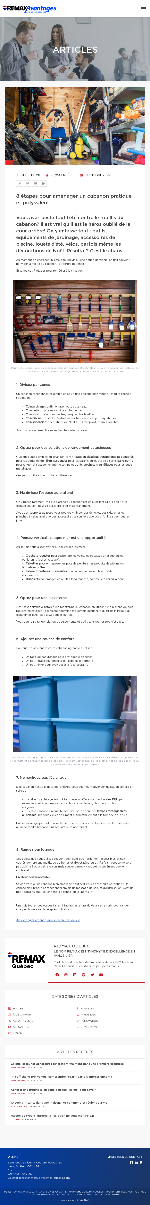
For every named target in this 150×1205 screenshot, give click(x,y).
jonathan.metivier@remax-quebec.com (44, 1178)
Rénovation (87, 1021)
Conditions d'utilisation (70, 1195)
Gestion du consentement (103, 1195)
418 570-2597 (23, 1174)
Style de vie (28, 175)
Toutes (15, 1008)
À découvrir (19, 1014)
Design (15, 1033)
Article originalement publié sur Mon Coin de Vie (48, 920)
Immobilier (86, 1014)
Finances (85, 1008)
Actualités (18, 1027)
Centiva (83, 1200)
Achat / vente (20, 1021)
